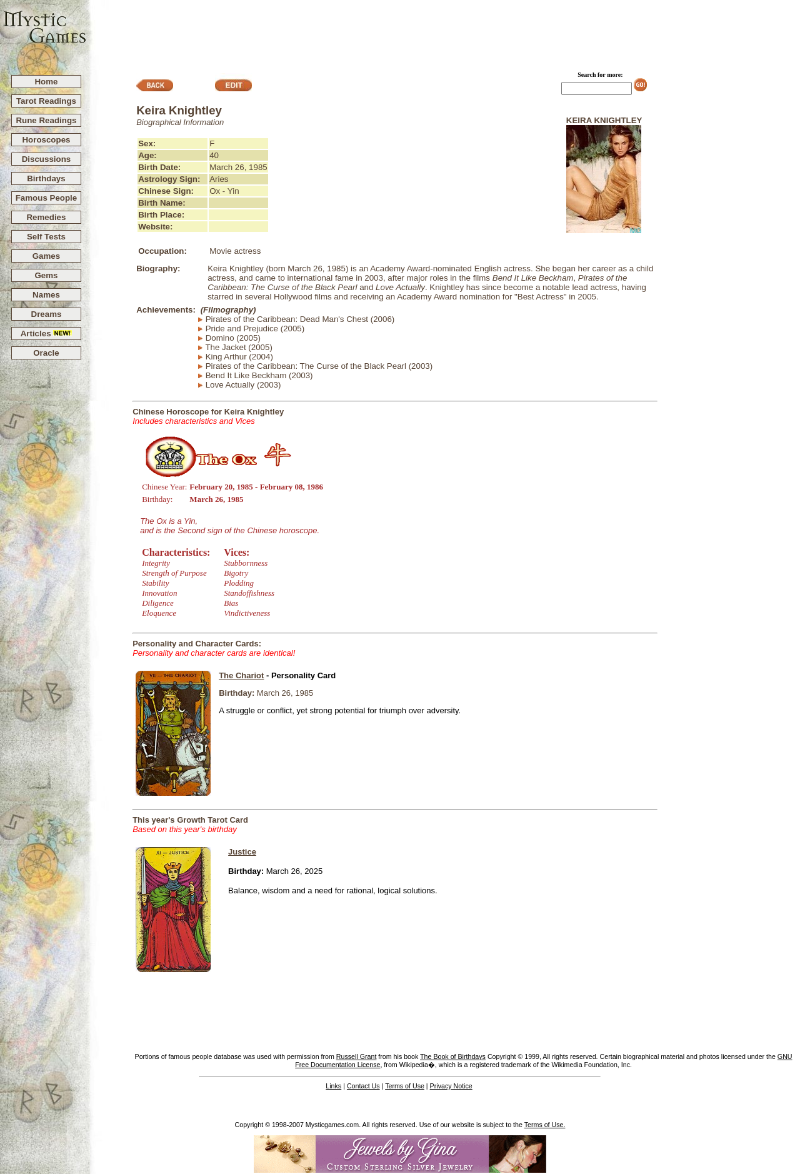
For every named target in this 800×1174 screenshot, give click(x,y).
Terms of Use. (545, 1124)
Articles (46, 333)
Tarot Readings (46, 101)
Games (46, 256)
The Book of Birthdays (453, 1056)
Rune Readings (46, 120)
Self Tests (46, 236)
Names (46, 294)
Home (46, 81)
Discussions (46, 159)
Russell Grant (356, 1056)
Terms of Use (404, 1086)
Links (333, 1086)
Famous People (47, 198)
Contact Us (363, 1086)
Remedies (46, 217)
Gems (46, 275)
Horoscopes (46, 139)
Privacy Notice (451, 1086)
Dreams (46, 314)
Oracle (46, 353)
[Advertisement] (443, 32)
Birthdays (46, 178)
